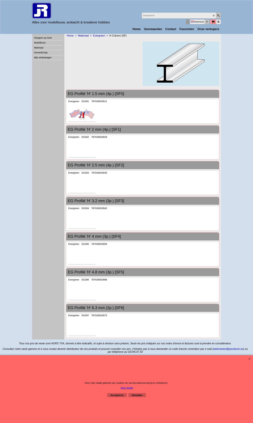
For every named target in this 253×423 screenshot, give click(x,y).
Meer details (127, 388)
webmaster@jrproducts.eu (228, 349)
